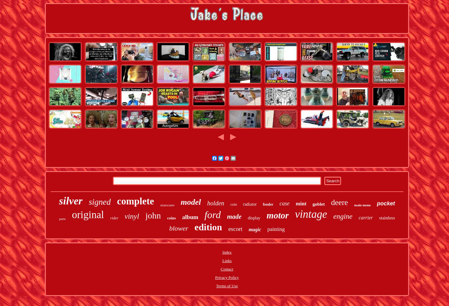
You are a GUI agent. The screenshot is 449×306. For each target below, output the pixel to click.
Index (227, 252)
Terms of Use (227, 286)
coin (233, 204)
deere (339, 202)
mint (301, 204)
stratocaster (167, 205)
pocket (386, 203)
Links (227, 260)
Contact (227, 269)
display (254, 218)
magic (255, 229)
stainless (387, 217)
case (285, 203)
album (190, 217)
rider (114, 218)
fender (268, 204)
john (153, 215)
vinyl (132, 216)
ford (213, 214)
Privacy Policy (227, 277)
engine (342, 216)
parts (62, 219)
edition (208, 227)
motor (278, 215)
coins (171, 218)
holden (215, 203)
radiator (250, 204)
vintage (311, 214)
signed (100, 202)
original (88, 214)
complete (135, 201)
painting (276, 229)
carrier (366, 217)
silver (71, 201)
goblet (319, 204)
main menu (362, 205)
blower (178, 228)
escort (235, 229)
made (234, 216)
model (191, 202)
